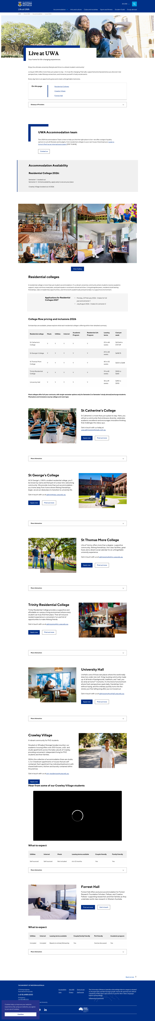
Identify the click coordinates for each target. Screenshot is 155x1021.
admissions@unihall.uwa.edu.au (111, 693)
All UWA (124, 4)
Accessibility (62, 989)
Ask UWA (71, 989)
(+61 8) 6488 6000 (25, 994)
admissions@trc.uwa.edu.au (57, 624)
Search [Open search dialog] (134, 4)
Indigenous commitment (96, 998)
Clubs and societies (91, 9)
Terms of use (81, 989)
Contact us (44, 151)
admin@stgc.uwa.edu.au (56, 494)
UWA (19, 14)
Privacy (71, 992)
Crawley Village (59, 91)
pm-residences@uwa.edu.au (57, 773)
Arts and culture (76, 9)
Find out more (102, 438)
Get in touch (103, 907)
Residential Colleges (61, 86)
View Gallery (77, 269)
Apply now (87, 438)
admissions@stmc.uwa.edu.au (111, 557)
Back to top (130, 977)
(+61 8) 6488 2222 (23, 999)
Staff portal (80, 992)
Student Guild (120, 9)
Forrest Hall (58, 96)
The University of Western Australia (31, 985)
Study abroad (132, 9)
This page (21, 1017)
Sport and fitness (106, 9)
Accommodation (59, 9)
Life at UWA (27, 14)
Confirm (21, 1014)
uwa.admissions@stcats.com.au (93, 430)
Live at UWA (48, 14)
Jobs (60, 992)
